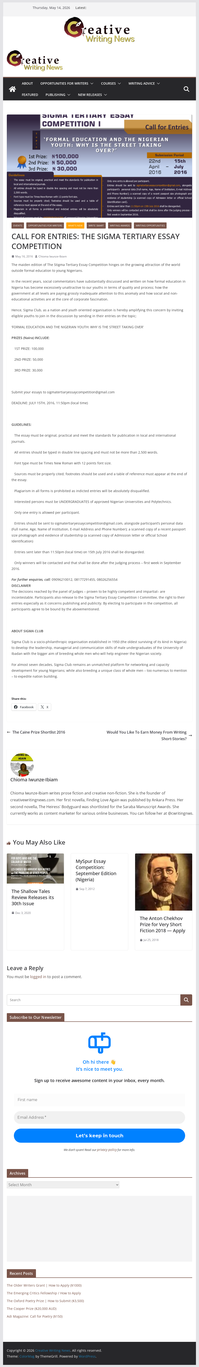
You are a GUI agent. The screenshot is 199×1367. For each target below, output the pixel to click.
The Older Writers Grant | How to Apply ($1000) (44, 1285)
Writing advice (142, 83)
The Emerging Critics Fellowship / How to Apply (44, 1293)
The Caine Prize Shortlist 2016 (36, 732)
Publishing (55, 94)
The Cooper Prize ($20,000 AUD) (31, 1308)
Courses (108, 83)
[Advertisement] (99, 1228)
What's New (75, 225)
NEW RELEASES (90, 94)
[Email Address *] (99, 1117)
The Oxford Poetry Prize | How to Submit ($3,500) (45, 1300)
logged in (38, 976)
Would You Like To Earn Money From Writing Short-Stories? (149, 736)
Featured (30, 94)
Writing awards (120, 225)
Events (17, 225)
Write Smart (96, 225)
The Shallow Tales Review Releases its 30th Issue (33, 897)
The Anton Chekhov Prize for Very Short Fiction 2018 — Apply (162, 924)
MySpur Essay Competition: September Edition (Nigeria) (96, 870)
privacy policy (107, 1149)
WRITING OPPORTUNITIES (150, 225)
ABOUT (27, 83)
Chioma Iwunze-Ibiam (53, 256)
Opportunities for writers (64, 83)
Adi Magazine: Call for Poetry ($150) (34, 1316)
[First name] (99, 1099)
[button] (91, 83)
